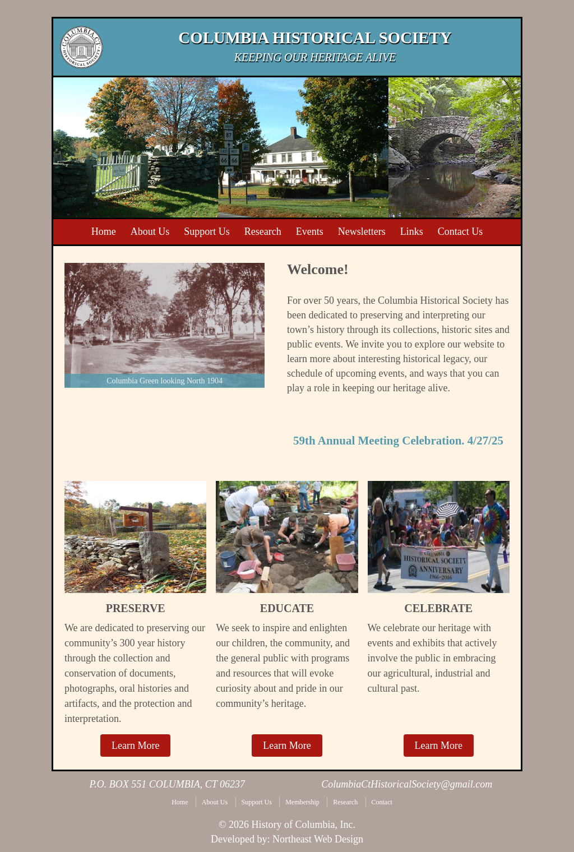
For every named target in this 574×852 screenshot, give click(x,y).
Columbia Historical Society (314, 38)
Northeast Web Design (317, 839)
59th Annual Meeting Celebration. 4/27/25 (398, 440)
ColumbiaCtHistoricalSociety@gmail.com (406, 784)
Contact (382, 802)
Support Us (257, 802)
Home (180, 802)
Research (345, 802)
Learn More (135, 745)
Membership (302, 802)
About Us (215, 802)
